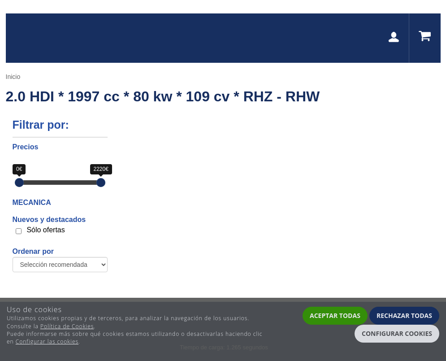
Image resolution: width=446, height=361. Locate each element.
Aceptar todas (335, 315)
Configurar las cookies (47, 341)
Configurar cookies (397, 333)
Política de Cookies (67, 326)
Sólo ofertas (45, 230)
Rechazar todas (404, 315)
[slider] (19, 182)
